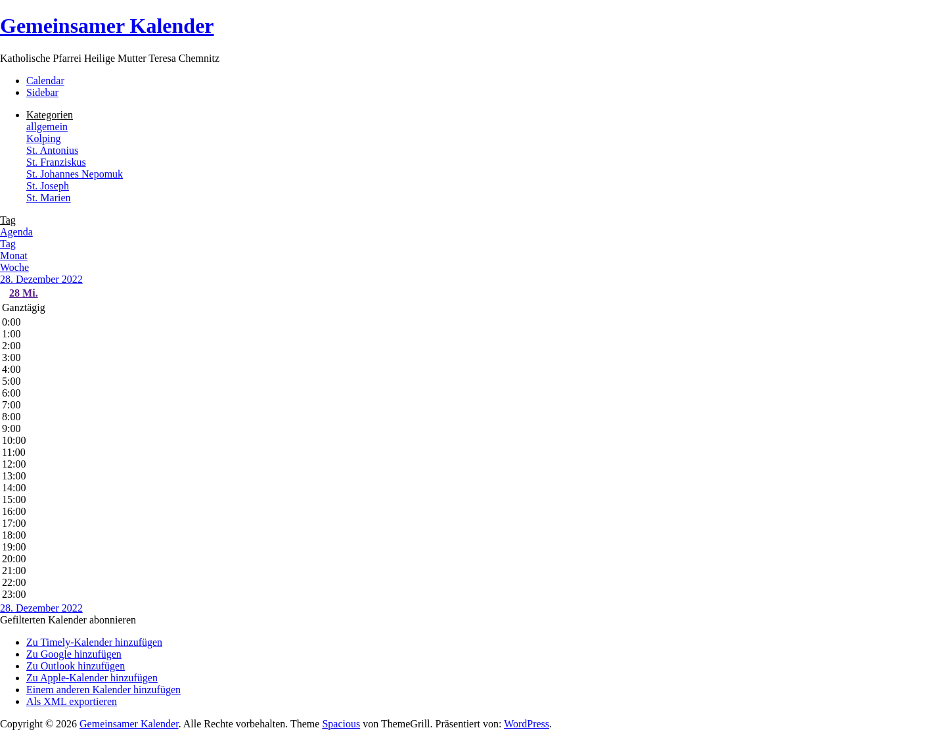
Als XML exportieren (71, 701)
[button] (68, 619)
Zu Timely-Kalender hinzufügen (94, 642)
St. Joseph (47, 185)
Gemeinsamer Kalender (107, 25)
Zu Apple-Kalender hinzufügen (92, 677)
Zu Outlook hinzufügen (75, 665)
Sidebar (42, 92)
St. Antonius (52, 150)
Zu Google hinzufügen (74, 654)
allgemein (47, 126)
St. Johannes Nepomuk (74, 174)
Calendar (45, 80)
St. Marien (48, 197)
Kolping (43, 138)
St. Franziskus (56, 162)
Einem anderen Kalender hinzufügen (103, 689)
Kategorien (49, 114)
